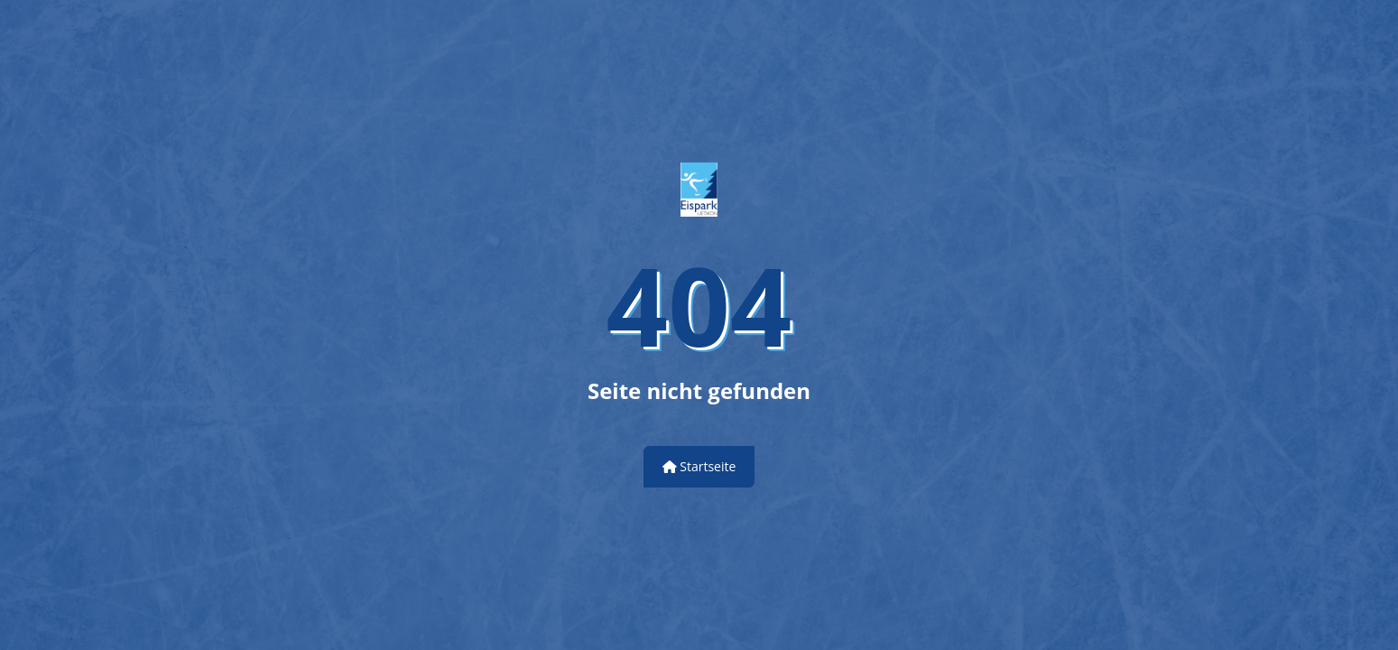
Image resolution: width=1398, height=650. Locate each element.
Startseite (699, 466)
